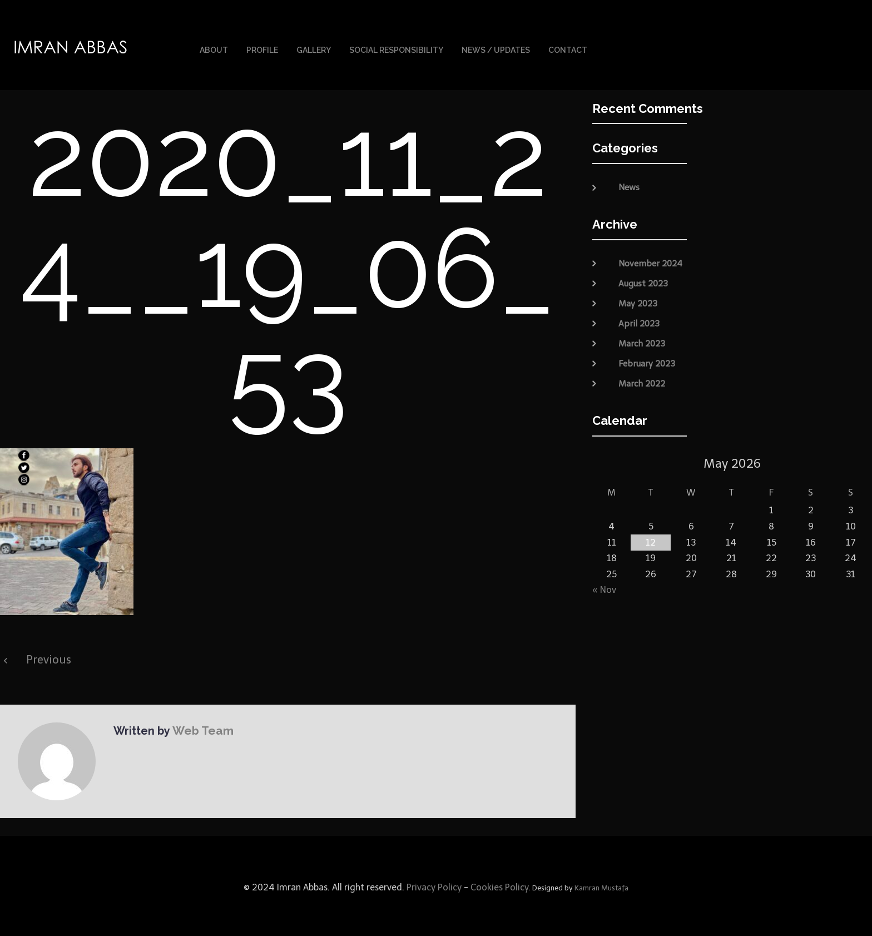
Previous (48, 656)
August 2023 (643, 280)
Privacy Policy (433, 884)
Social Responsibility (396, 48)
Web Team (201, 727)
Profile (262, 48)
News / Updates (496, 48)
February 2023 (646, 360)
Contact (567, 48)
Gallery (313, 48)
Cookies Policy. (500, 884)
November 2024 (650, 260)
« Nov (604, 587)
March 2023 (641, 340)
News (629, 185)
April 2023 (639, 320)
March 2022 (641, 380)
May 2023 (637, 300)
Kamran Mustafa (601, 885)
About (214, 48)
